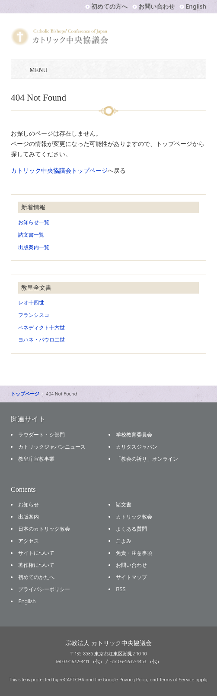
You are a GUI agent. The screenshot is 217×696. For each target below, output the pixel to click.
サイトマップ (131, 577)
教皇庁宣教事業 (36, 459)
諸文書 (123, 504)
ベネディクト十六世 (41, 327)
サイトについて (36, 553)
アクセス (28, 541)
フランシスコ (33, 315)
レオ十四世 (31, 302)
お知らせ (28, 504)
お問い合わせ (156, 6)
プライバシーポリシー (44, 589)
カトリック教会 (134, 516)
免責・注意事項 (134, 553)
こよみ (123, 541)
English (195, 6)
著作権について (36, 565)
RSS (120, 589)
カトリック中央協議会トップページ (59, 170)
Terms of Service (176, 680)
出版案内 (28, 516)
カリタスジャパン (136, 446)
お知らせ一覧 (33, 222)
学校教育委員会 (134, 434)
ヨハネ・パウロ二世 (41, 339)
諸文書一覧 (31, 234)
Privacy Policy (134, 680)
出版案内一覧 (33, 247)
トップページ (25, 394)
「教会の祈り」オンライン (147, 459)
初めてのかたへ (36, 577)
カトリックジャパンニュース (52, 446)
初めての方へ (109, 6)
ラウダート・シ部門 (41, 434)
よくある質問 (131, 528)
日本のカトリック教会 (44, 528)
